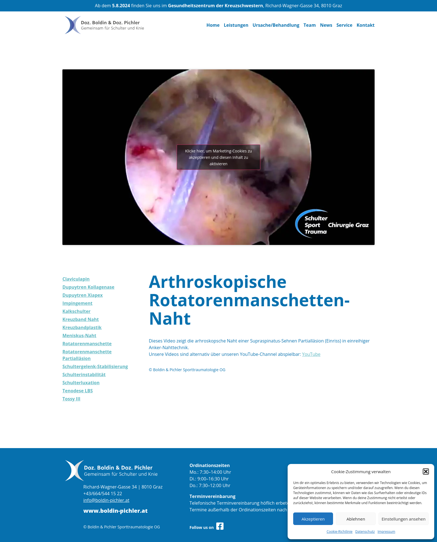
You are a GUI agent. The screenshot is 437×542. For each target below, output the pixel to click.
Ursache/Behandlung (276, 25)
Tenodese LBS (77, 391)
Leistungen (236, 25)
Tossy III (71, 399)
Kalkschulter (76, 311)
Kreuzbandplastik (81, 327)
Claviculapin (76, 279)
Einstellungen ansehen (404, 519)
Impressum (386, 531)
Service (344, 25)
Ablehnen (355, 519)
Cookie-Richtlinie (340, 531)
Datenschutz (365, 531)
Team (310, 25)
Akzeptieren (313, 519)
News (326, 25)
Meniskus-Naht (79, 335)
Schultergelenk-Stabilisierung (95, 366)
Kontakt (365, 25)
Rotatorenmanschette (87, 344)
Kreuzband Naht (80, 319)
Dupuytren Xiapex (82, 295)
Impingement (77, 303)
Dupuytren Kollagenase (88, 287)
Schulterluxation (80, 383)
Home (213, 25)
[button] (426, 471)
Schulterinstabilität (84, 374)
